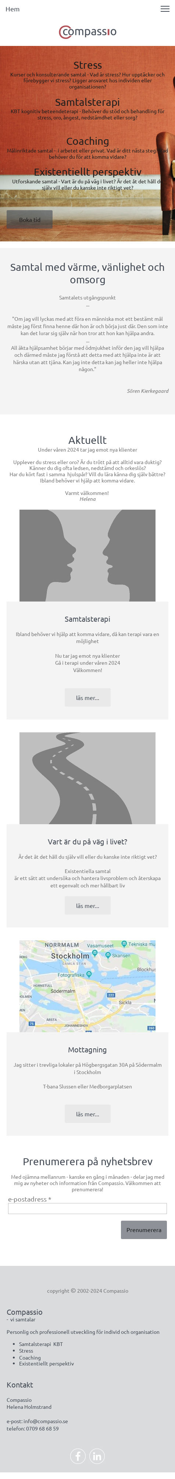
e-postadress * (29, 1199)
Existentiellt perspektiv (88, 172)
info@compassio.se (46, 1421)
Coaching (87, 141)
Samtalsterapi (87, 102)
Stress (88, 65)
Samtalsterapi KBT (41, 1343)
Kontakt (20, 1384)
